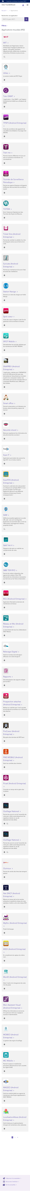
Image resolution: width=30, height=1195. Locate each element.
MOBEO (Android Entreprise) (10, 1036)
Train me (7, 153)
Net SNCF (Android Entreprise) (11, 895)
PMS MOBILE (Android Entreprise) (13, 759)
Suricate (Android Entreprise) (10, 265)
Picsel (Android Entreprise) (14, 783)
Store (9, 10)
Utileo (6, 73)
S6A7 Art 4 (8, 545)
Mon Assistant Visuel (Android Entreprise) (12, 1006)
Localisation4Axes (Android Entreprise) (14, 1118)
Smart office (8, 403)
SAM (5, 515)
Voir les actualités (10, 1185)
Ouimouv (7, 868)
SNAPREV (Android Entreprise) (11, 368)
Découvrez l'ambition (11, 1182)
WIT (5, 43)
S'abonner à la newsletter (12, 1178)
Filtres (4, 26)
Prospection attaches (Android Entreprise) (12, 703)
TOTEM (6, 209)
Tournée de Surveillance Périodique (13, 181)
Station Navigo (9, 291)
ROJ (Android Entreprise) (14, 599)
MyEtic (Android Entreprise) (15, 923)
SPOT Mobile (9, 341)
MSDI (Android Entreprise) (14, 949)
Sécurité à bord (10, 430)
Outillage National (11, 811)
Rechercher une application (10, 15)
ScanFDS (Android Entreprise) (11, 481)
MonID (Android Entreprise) (15, 977)
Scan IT (6, 455)
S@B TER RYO (9, 570)
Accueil (4, 10)
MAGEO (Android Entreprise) (10, 1089)
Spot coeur (8, 316)
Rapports (7, 676)
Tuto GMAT (8, 96)
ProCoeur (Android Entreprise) (11, 732)
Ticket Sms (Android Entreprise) (11, 235)
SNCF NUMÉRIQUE (8, 5)
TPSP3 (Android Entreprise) (14, 123)
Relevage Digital (10, 652)
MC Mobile (8, 1061)
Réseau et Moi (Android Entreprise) (13, 625)
